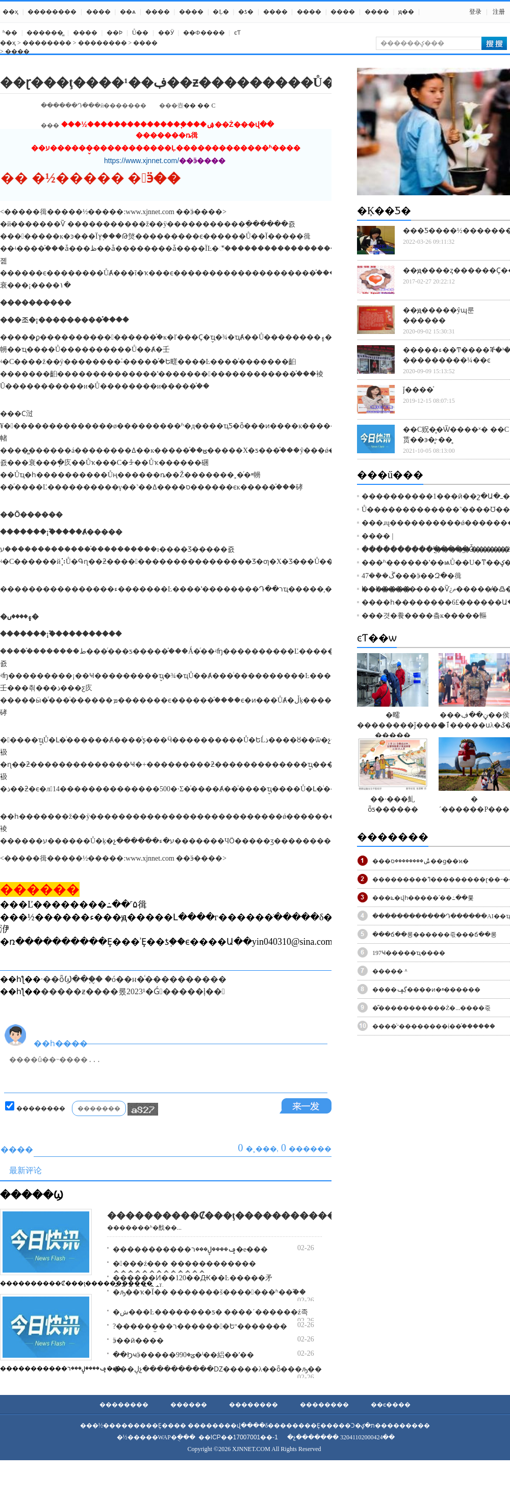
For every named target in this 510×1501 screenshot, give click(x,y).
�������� (52, 11)
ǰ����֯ (418, 390)
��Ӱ (166, 32)
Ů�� (140, 32)
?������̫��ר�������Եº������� (200, 1326)
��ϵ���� (391, 1404)
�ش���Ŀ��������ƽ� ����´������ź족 (210, 1312)
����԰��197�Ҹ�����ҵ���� (408, 952)
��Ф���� (203, 32)
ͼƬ (237, 32)
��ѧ (128, 11)
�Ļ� (220, 11)
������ (188, 1404)
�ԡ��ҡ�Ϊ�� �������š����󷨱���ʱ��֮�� (209, 1292)
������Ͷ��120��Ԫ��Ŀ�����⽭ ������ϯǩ (192, 1283)
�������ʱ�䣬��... (144, 1227)
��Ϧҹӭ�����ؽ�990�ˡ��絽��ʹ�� (183, 1355)
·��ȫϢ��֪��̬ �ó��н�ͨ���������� (133, 979)
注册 (499, 11)
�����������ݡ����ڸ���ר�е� (60, 1368)
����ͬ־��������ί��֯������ (433, 1026)
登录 (475, 11)
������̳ (45, 32)
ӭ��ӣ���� (138, 1340)
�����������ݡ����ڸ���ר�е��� (190, 1249)
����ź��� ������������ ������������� (184, 1268)
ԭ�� (406, 11)
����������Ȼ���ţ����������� (76, 1283)
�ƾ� (245, 11)
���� (98, 11)
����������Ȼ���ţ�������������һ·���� (253, 1215)
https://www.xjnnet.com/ (141, 161)
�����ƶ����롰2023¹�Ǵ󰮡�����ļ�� (133, 991)
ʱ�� (10, 32)
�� (190, 105)
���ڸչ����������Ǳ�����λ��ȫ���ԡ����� (228, 1369)
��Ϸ (114, 32)
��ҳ (10, 11)
